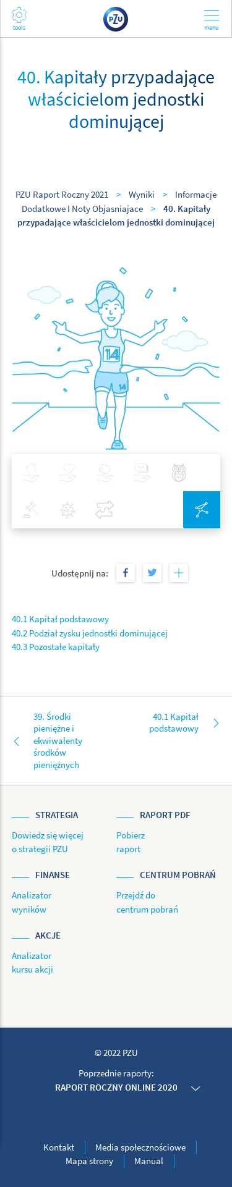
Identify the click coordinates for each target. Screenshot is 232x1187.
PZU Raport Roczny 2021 (61, 194)
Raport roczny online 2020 (116, 1087)
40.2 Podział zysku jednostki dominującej (90, 633)
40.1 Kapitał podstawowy (60, 619)
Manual (148, 1161)
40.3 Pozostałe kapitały (56, 647)
